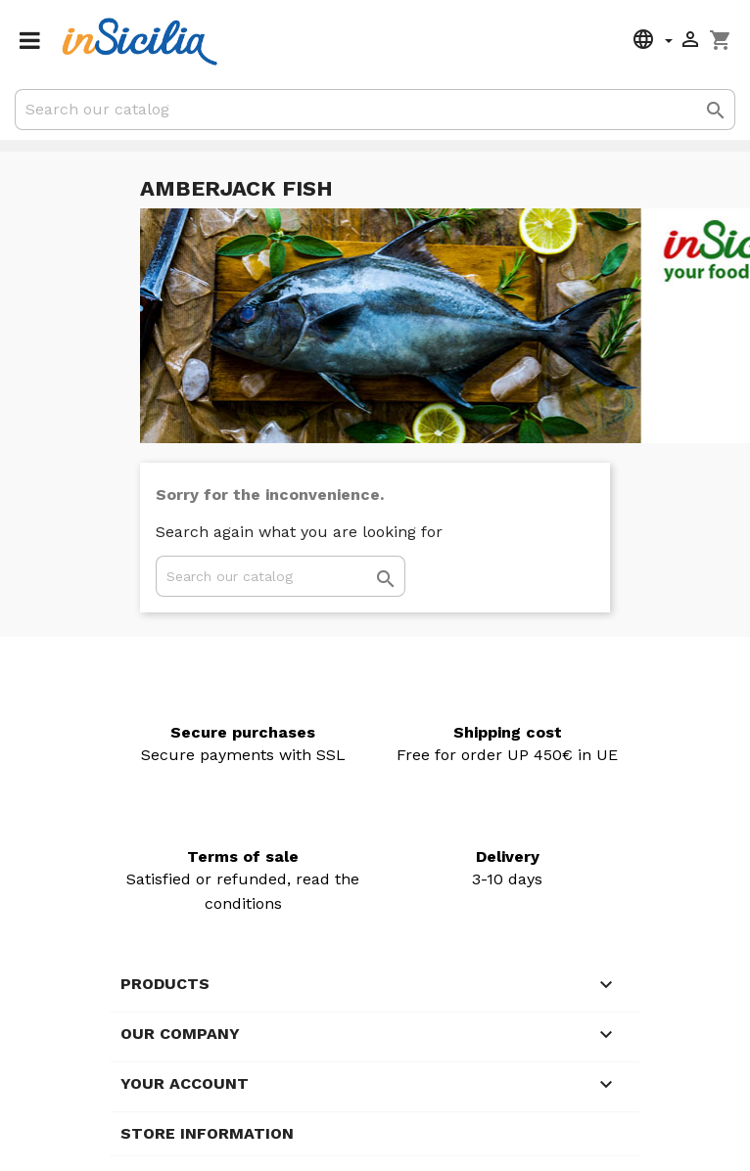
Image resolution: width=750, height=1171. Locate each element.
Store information (207, 1133)
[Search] (375, 109)
